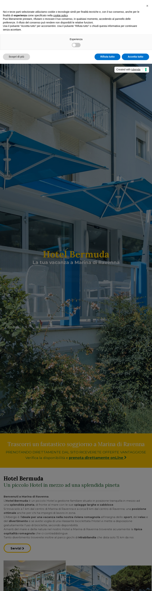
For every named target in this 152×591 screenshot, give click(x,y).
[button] (147, 6)
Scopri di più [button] (16, 56)
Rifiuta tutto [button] (107, 56)
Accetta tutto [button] (135, 56)
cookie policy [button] (60, 15)
